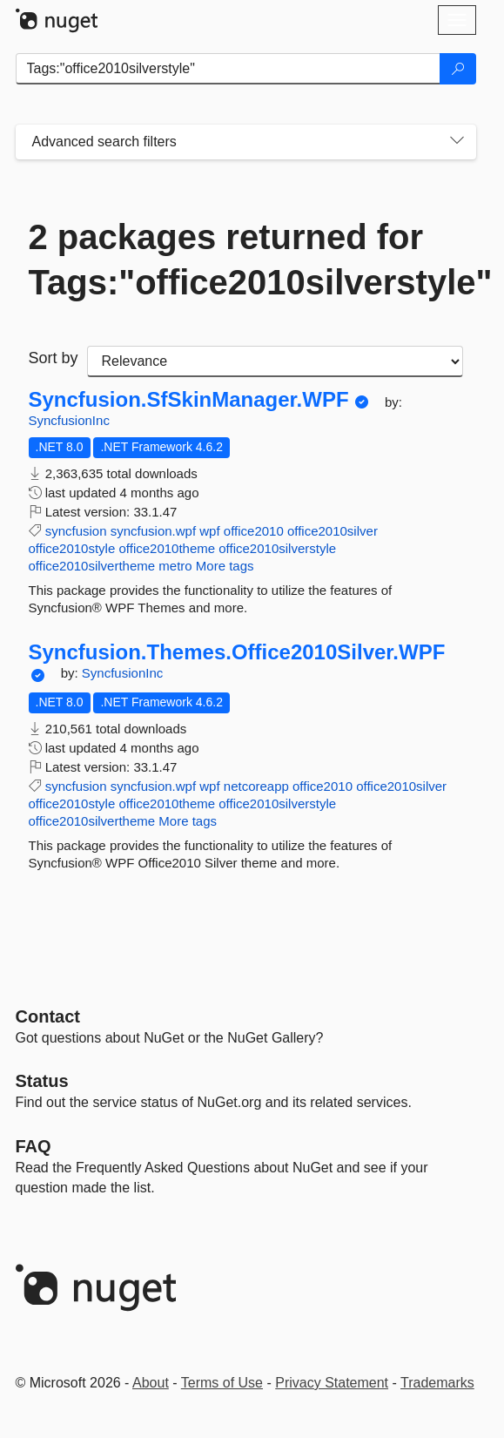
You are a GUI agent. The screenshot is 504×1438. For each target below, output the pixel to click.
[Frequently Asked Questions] (33, 1146)
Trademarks (437, 1382)
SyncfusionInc (69, 420)
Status (42, 1080)
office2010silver (332, 530)
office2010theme (166, 548)
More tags (225, 565)
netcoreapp (256, 786)
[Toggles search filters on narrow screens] (457, 142)
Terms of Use (222, 1382)
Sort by (53, 358)
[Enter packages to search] (228, 68)
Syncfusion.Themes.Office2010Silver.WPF (237, 652)
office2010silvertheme (92, 565)
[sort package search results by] (275, 361)
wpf (209, 530)
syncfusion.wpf (153, 530)
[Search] (458, 68)
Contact (48, 1016)
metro (175, 565)
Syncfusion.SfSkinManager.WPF (189, 399)
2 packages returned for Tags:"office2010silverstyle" (246, 259)
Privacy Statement (331, 1382)
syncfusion (76, 530)
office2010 (254, 530)
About (150, 1382)
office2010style (72, 548)
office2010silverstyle (277, 548)
